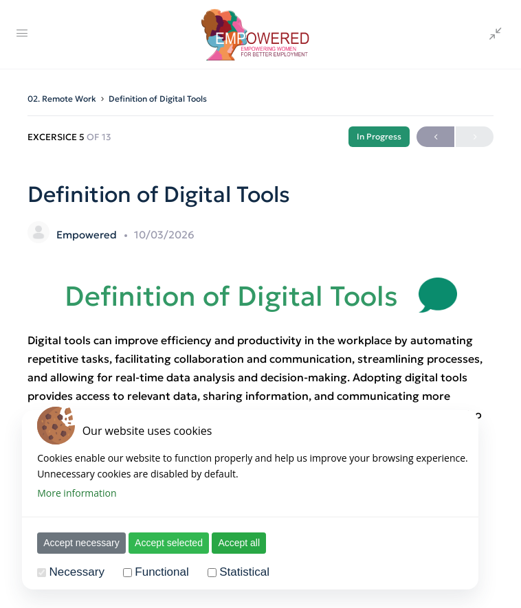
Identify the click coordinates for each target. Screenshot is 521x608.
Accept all (233, 542)
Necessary (70, 571)
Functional (155, 571)
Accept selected (163, 542)
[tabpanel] (260, 379)
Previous (435, 137)
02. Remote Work (61, 98)
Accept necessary (75, 542)
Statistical (238, 571)
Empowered (88, 234)
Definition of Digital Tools (158, 98)
